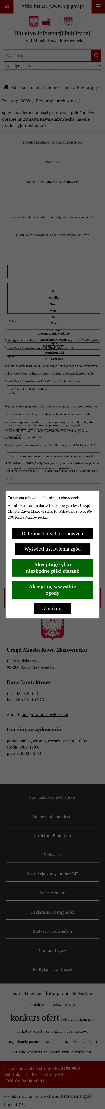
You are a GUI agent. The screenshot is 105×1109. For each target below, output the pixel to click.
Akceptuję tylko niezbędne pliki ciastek (52, 567)
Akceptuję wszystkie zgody (52, 589)
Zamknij (52, 608)
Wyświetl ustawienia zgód (52, 549)
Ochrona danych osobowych (52, 533)
